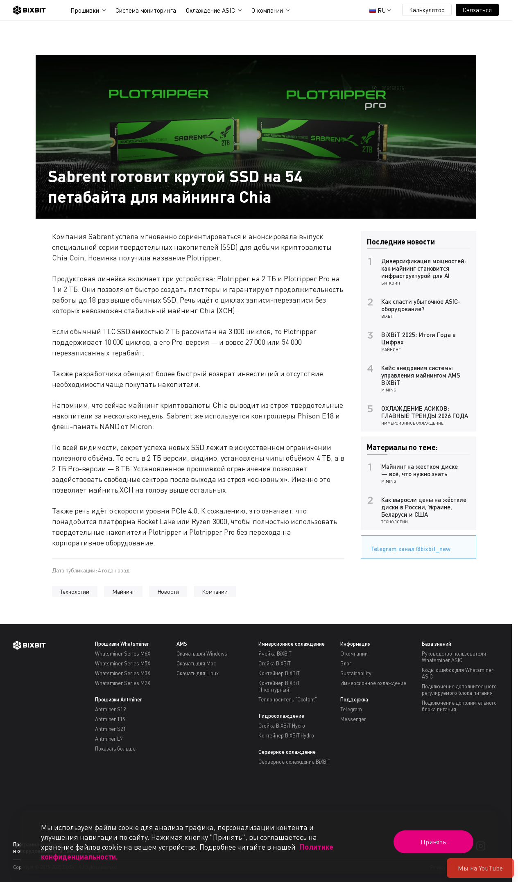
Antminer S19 (111, 709)
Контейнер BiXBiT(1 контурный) (279, 686)
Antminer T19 (110, 719)
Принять (434, 842)
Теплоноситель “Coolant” (287, 699)
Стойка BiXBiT (274, 663)
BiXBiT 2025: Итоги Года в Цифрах (418, 338)
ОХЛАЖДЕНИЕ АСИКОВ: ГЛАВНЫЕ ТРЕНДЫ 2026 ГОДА (424, 412)
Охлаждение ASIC (210, 10)
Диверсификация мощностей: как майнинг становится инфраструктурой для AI (423, 268)
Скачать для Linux (197, 673)
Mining (388, 389)
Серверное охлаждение (287, 752)
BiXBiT (387, 316)
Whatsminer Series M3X (122, 673)
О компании (267, 10)
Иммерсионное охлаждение (412, 423)
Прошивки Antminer (119, 699)
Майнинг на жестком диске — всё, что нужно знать (419, 470)
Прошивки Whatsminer (122, 643)
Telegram (351, 709)
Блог (345, 663)
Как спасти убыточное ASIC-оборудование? (420, 305)
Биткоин (390, 282)
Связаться (477, 10)
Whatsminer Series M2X (122, 683)
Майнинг (123, 591)
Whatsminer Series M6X (122, 653)
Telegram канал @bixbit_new (408, 546)
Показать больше (115, 748)
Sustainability (356, 673)
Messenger (353, 719)
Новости (168, 591)
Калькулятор (427, 10)
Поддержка (354, 699)
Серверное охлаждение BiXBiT (294, 761)
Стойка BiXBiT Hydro (281, 725)
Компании (215, 591)
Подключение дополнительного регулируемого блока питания (459, 689)
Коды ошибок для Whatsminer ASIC (457, 673)
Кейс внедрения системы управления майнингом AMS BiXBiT (420, 375)
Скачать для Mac (196, 663)
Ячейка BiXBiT (275, 653)
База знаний (436, 643)
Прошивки (84, 10)
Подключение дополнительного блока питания (459, 705)
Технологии (74, 591)
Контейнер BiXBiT (279, 673)
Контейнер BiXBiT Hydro (286, 735)
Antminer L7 (109, 738)
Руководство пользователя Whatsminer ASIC (454, 656)
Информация (355, 643)
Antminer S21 (111, 729)
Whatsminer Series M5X (122, 663)
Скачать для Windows (201, 653)
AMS (181, 643)
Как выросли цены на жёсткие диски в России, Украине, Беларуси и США (423, 507)
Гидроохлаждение (281, 715)
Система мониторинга (145, 10)
